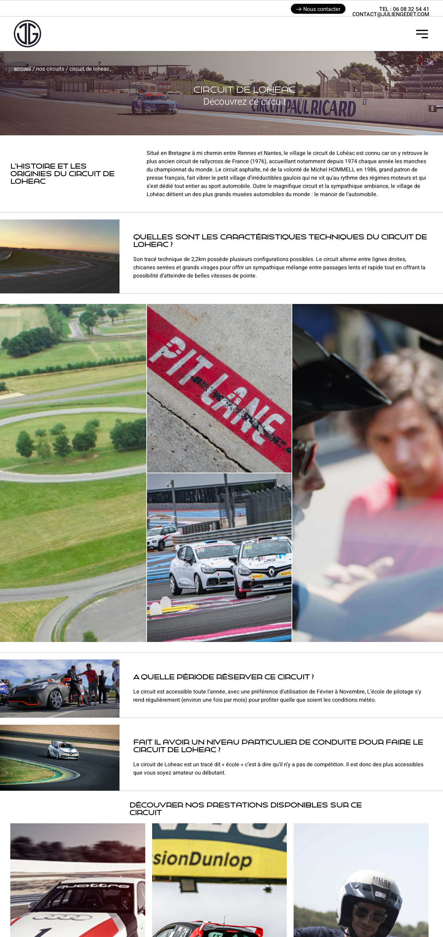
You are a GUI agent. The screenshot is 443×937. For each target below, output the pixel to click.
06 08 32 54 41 (411, 9)
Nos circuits (50, 69)
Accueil (22, 69)
